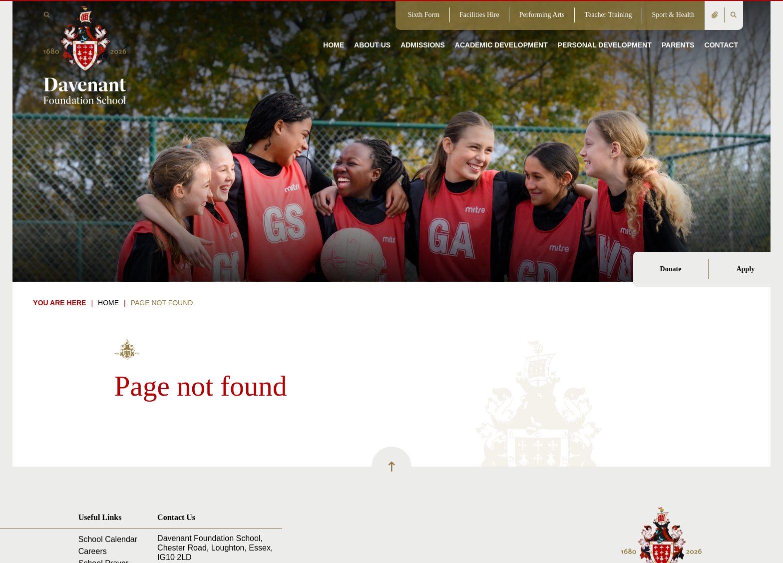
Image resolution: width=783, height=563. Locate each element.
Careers (92, 551)
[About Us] (372, 30)
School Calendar (107, 539)
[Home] (84, 53)
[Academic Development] (501, 30)
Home (108, 303)
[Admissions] (422, 30)
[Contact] (721, 30)
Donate (671, 269)
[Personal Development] (605, 30)
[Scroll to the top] (391, 467)
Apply (746, 269)
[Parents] (678, 30)
